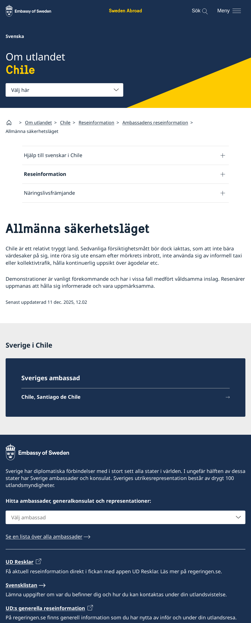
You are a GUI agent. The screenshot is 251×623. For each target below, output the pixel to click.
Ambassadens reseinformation (155, 122)
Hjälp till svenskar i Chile (53, 155)
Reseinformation (96, 122)
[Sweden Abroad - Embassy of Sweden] (34, 11)
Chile (65, 122)
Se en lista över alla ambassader (44, 536)
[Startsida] (11, 122)
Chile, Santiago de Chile (51, 396)
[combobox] (64, 90)
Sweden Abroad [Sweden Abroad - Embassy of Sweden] (125, 10)
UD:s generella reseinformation (45, 608)
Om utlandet (38, 122)
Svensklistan (21, 584)
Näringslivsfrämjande (49, 192)
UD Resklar (19, 561)
